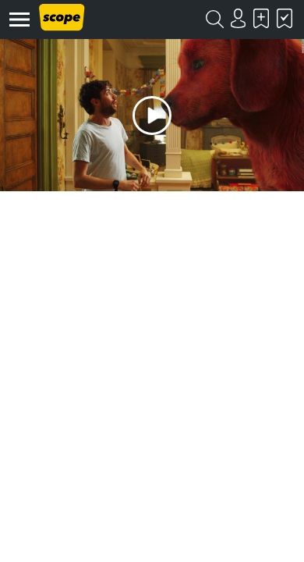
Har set (284, 18)
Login (237, 18)
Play (152, 115)
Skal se (261, 18)
